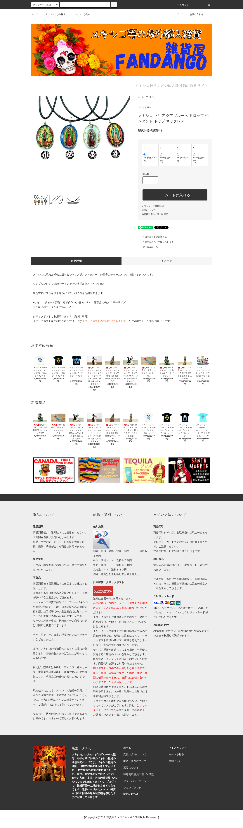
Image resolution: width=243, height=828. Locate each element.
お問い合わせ (194, 14)
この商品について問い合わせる (155, 242)
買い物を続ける (148, 247)
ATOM (134, 794)
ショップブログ (132, 787)
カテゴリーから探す (53, 14)
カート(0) (202, 5)
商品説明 (76, 260)
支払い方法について (135, 754)
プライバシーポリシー (136, 780)
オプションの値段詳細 (153, 206)
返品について (148, 210)
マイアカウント (178, 747)
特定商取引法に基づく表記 (155, 214)
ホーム (35, 14)
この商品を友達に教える (152, 237)
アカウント (181, 5)
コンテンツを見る (79, 14)
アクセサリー (151, 97)
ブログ (177, 14)
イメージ (166, 260)
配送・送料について (135, 761)
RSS (126, 794)
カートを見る (176, 754)
